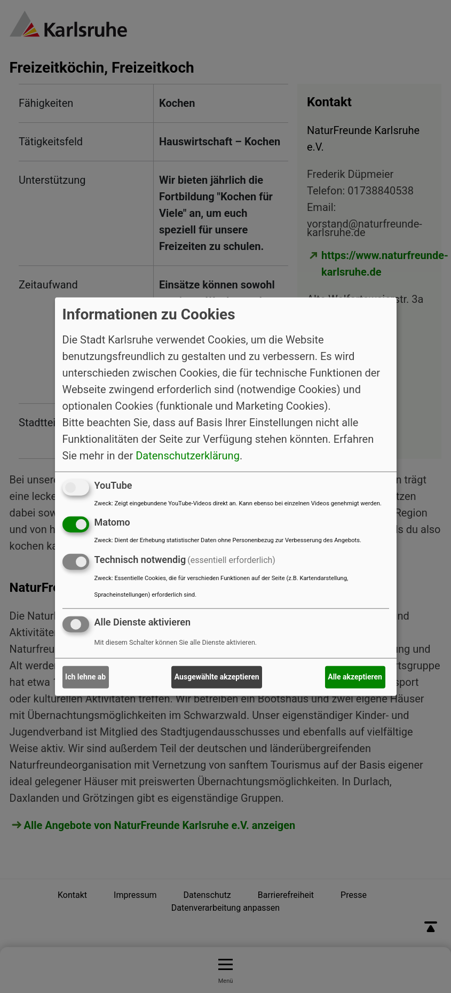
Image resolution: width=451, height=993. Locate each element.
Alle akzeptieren (355, 677)
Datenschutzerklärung (188, 455)
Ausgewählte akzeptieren (217, 677)
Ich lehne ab (85, 677)
